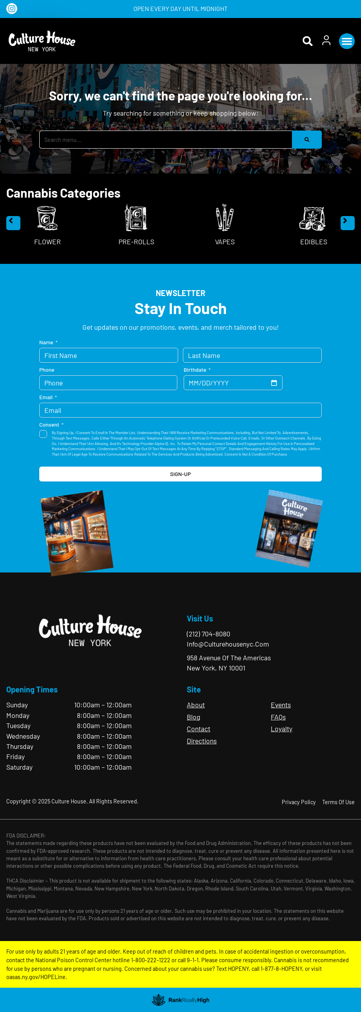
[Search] (307, 140)
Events (281, 704)
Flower (47, 241)
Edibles (313, 241)
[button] (347, 41)
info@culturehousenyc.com (228, 644)
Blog (193, 716)
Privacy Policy (299, 802)
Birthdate (197, 369)
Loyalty (281, 728)
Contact (198, 728)
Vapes (225, 241)
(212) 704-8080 (208, 633)
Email (48, 397)
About (196, 704)
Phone (47, 369)
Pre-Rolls (136, 241)
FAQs (278, 716)
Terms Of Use (338, 802)
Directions (202, 740)
